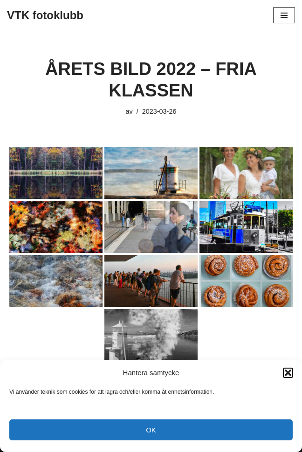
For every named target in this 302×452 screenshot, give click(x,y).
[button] (288, 372)
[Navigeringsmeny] (284, 15)
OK (151, 430)
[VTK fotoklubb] (45, 15)
